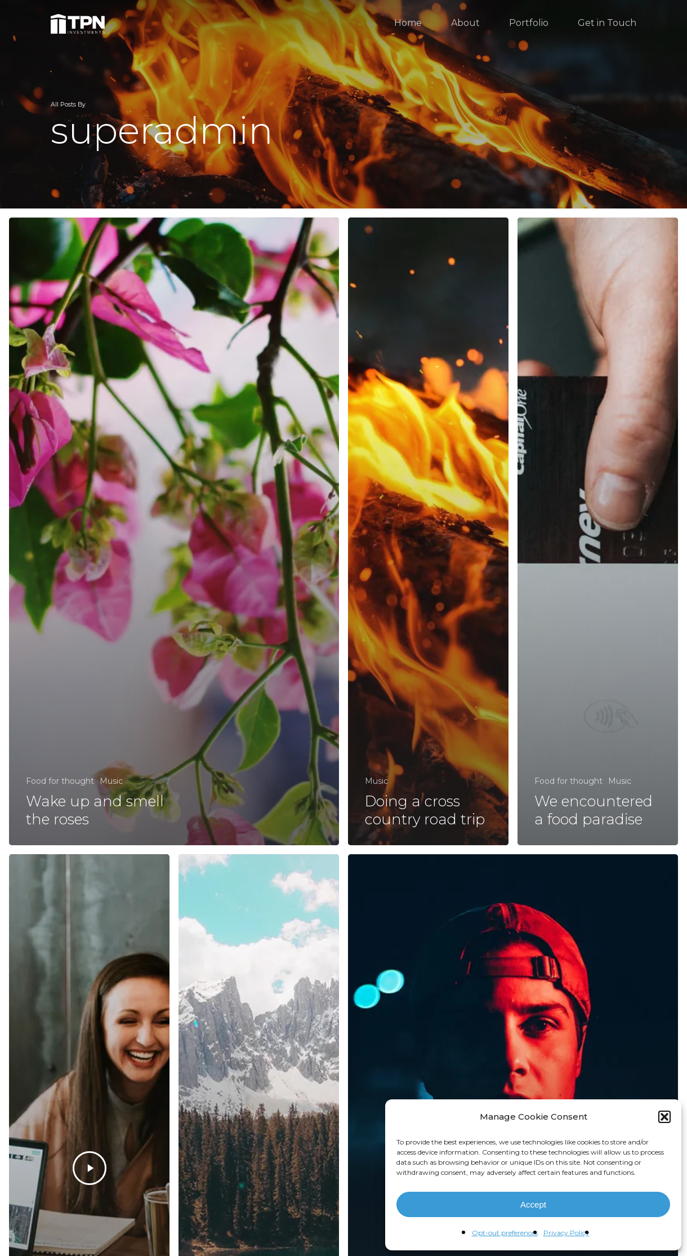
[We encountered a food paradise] (598, 532)
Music (111, 781)
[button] (664, 1116)
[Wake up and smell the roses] (174, 532)
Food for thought (60, 781)
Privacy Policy (566, 1232)
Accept (533, 1204)
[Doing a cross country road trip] (428, 532)
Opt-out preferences (505, 1232)
